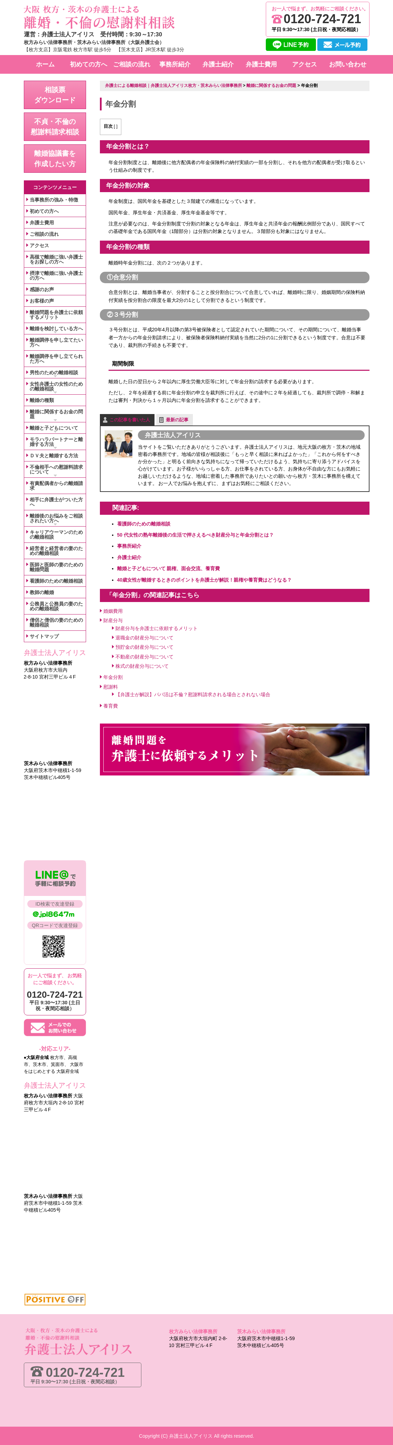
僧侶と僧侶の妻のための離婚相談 (56, 622)
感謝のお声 (42, 289)
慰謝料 (110, 685)
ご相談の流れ (44, 234)
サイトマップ (44, 636)
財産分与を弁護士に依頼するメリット (156, 627)
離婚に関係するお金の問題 (56, 414)
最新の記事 (177, 418)
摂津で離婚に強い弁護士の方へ (56, 275)
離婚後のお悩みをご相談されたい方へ (56, 518)
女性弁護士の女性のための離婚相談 (56, 386)
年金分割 (113, 676)
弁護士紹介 (129, 556)
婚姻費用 (113, 609)
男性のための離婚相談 (54, 372)
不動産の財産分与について (144, 655)
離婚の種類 (42, 400)
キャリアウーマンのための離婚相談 (56, 534)
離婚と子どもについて (54, 428)
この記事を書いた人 (130, 418)
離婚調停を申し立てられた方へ (56, 358)
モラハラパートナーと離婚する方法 (56, 442)
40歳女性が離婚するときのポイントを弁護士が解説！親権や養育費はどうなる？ (204, 578)
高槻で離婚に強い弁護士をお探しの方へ (56, 259)
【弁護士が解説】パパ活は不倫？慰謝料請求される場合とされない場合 (192, 693)
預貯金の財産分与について (144, 645)
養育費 (110, 704)
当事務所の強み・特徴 (54, 200)
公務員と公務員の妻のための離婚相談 (56, 606)
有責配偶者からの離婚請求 (56, 486)
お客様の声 (42, 301)
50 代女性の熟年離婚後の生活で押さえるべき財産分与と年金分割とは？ (195, 533)
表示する (123, 126)
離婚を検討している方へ (56, 328)
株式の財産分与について (142, 664)
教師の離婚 (42, 592)
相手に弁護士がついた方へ (56, 502)
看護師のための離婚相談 (143, 522)
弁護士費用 (42, 222)
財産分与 (113, 619)
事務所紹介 (129, 545)
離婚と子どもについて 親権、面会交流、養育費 (168, 567)
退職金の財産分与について (144, 636)
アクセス (39, 245)
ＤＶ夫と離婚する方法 (54, 455)
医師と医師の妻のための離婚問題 (56, 567)
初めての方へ (44, 211)
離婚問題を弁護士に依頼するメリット (56, 314)
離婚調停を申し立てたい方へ (56, 342)
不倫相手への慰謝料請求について (56, 469)
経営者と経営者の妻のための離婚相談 (56, 551)
